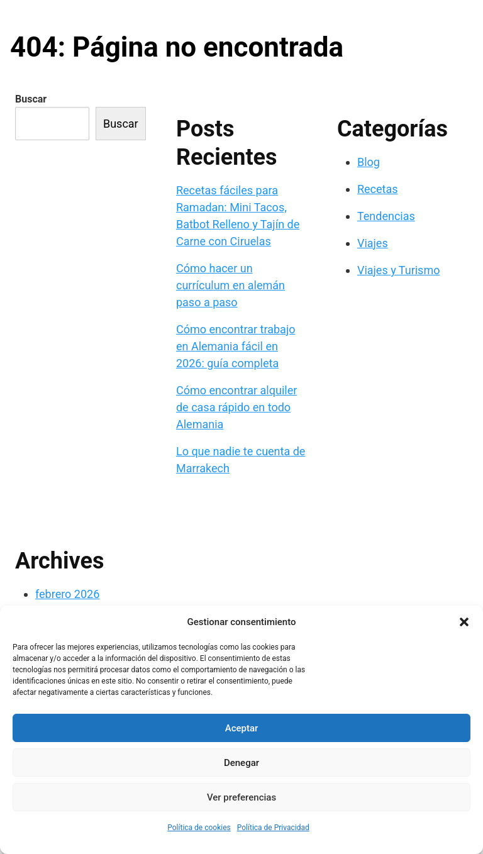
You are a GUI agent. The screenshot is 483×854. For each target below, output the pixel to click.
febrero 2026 (67, 594)
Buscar (31, 99)
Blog (368, 162)
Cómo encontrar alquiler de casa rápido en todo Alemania (236, 407)
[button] (464, 622)
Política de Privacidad (273, 827)
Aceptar (241, 728)
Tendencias (386, 216)
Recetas (377, 189)
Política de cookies (199, 827)
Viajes (372, 243)
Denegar (241, 762)
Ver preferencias (241, 797)
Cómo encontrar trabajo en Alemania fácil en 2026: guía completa (236, 346)
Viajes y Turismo (398, 270)
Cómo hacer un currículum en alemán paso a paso (230, 285)
